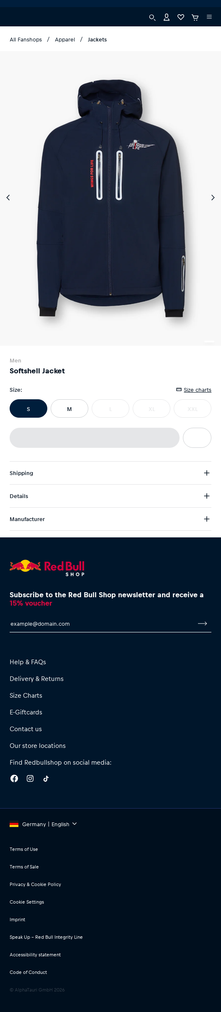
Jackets (97, 39)
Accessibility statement (35, 954)
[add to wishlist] (197, 438)
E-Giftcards (26, 712)
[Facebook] (14, 780)
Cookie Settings (27, 902)
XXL (193, 408)
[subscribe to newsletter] (202, 624)
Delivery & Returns (37, 678)
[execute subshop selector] (15, 8)
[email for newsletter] (102, 624)
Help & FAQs (28, 662)
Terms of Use (24, 849)
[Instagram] (30, 780)
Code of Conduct (28, 972)
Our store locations (38, 745)
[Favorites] (180, 26)
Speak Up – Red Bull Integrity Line (46, 937)
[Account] (166, 26)
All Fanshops (26, 39)
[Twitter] (46, 780)
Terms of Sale (24, 866)
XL (152, 408)
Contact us (26, 728)
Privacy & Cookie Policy (35, 884)
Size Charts (26, 695)
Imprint (17, 919)
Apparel (65, 39)
